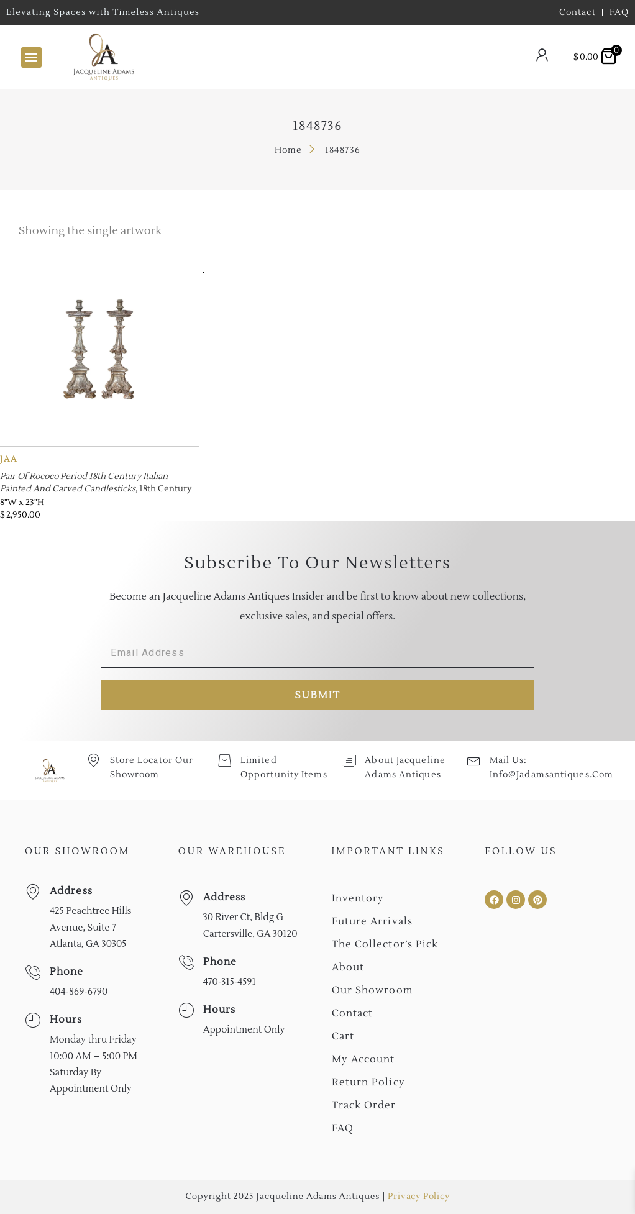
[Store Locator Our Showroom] (93, 760)
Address (71, 891)
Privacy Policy (418, 1196)
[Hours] (32, 1020)
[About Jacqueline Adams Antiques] (348, 760)
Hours (66, 1019)
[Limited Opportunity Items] (224, 760)
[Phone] (32, 972)
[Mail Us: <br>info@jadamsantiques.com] (473, 760)
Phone (67, 971)
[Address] (32, 892)
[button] (31, 57)
